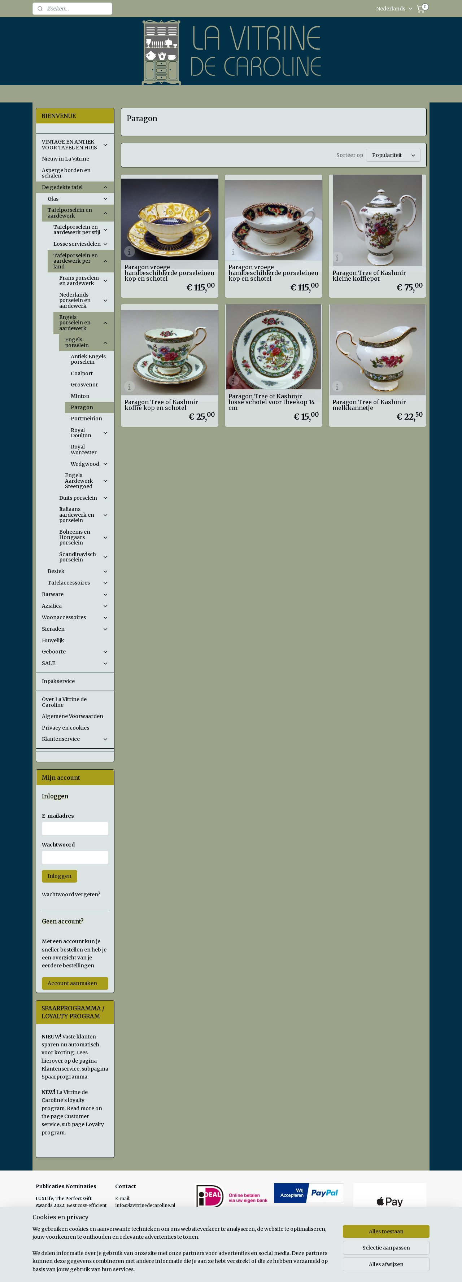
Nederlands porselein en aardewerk (83, 300)
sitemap (265, 1268)
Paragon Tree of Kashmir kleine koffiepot (369, 274)
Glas (78, 199)
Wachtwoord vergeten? (71, 894)
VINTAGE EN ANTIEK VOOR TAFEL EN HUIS (75, 144)
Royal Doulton (89, 433)
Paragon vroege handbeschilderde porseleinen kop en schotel (169, 271)
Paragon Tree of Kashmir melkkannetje (369, 404)
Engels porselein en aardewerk (83, 323)
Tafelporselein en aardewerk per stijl (80, 230)
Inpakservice (58, 681)
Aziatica (75, 606)
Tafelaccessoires (78, 582)
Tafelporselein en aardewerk (78, 213)
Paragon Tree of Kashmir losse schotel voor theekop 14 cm (271, 401)
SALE (75, 663)
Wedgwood (89, 464)
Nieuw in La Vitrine (65, 159)
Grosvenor (84, 384)
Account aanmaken (72, 983)
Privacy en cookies (65, 728)
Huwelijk (53, 640)
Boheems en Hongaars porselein (83, 537)
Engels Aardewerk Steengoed (86, 481)
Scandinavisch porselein (83, 557)
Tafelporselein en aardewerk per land (80, 261)
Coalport (82, 373)
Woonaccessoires (75, 617)
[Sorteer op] (393, 154)
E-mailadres (58, 816)
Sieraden (75, 629)
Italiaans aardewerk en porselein (83, 515)
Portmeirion (86, 418)
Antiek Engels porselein (88, 359)
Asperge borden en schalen (66, 173)
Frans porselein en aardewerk (83, 280)
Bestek (78, 571)
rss (280, 1268)
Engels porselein (86, 342)
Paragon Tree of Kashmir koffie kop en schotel (161, 404)
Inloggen (59, 876)
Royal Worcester (84, 449)
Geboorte (75, 651)
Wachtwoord (58, 844)
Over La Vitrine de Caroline (64, 702)
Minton (80, 396)
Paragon (82, 407)
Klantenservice (75, 739)
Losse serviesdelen (80, 244)
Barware (75, 594)
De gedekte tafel (75, 187)
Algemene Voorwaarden (72, 716)
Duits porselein (83, 498)
